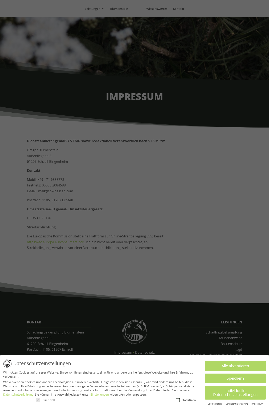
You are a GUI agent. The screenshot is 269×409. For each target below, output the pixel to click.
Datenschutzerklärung (18, 394)
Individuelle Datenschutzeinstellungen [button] (235, 391)
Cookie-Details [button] (215, 403)
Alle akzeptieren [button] (235, 365)
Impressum (257, 403)
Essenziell (45, 399)
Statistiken (186, 399)
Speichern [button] (235, 377)
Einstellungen (99, 394)
